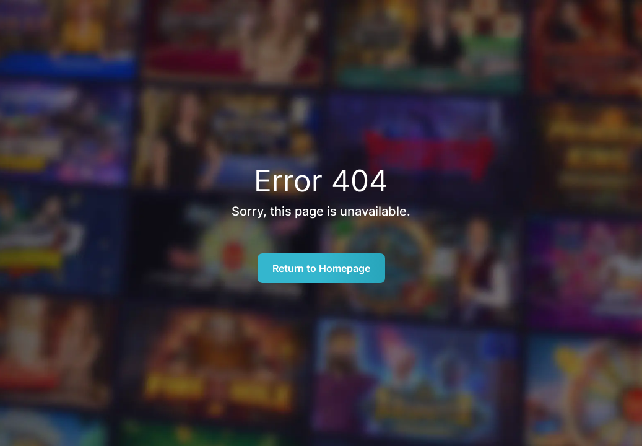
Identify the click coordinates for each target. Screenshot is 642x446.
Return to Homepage (321, 268)
